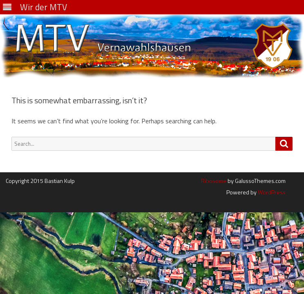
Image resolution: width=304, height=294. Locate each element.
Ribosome (213, 180)
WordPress (271, 192)
